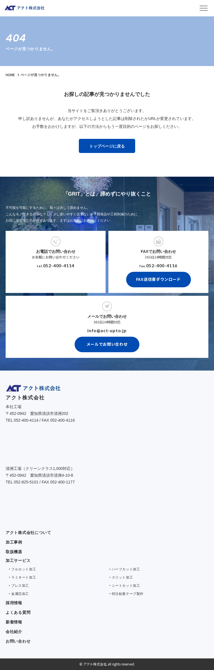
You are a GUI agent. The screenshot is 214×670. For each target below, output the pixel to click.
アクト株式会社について (28, 532)
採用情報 (14, 603)
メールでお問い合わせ (107, 344)
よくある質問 (18, 612)
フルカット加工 (23, 569)
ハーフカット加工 (126, 569)
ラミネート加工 (23, 577)
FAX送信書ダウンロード (158, 279)
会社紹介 (14, 631)
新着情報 (14, 622)
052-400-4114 (59, 265)
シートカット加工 (126, 586)
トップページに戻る (107, 146)
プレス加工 (20, 586)
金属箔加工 (20, 594)
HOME (10, 74)
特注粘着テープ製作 (128, 594)
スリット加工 (122, 577)
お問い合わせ (18, 641)
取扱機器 (14, 551)
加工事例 (14, 542)
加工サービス (18, 560)
